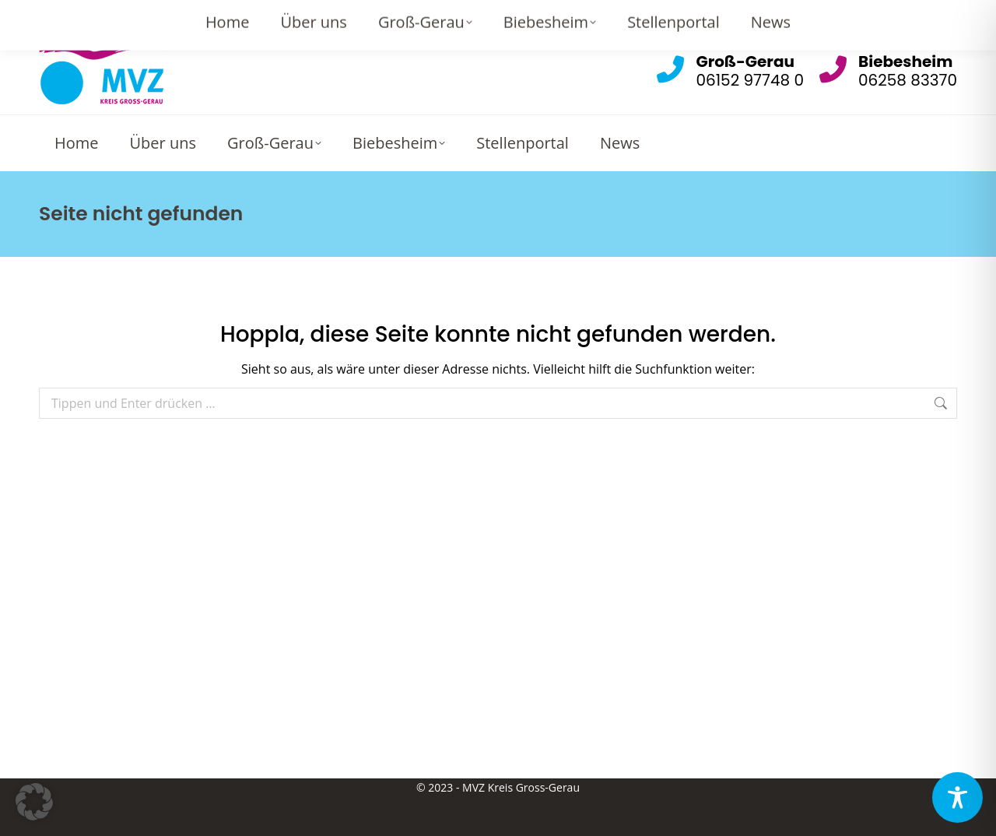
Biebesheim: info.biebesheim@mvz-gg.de (834, 15)
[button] (34, 802)
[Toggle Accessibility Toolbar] (957, 797)
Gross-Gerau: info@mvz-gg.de (603, 15)
